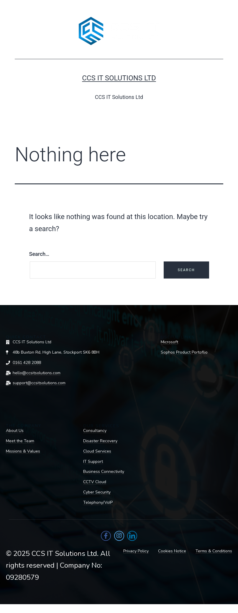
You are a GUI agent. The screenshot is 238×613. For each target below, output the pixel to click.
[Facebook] (105, 535)
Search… (39, 254)
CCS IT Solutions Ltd (119, 78)
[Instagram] (119, 535)
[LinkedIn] (132, 535)
